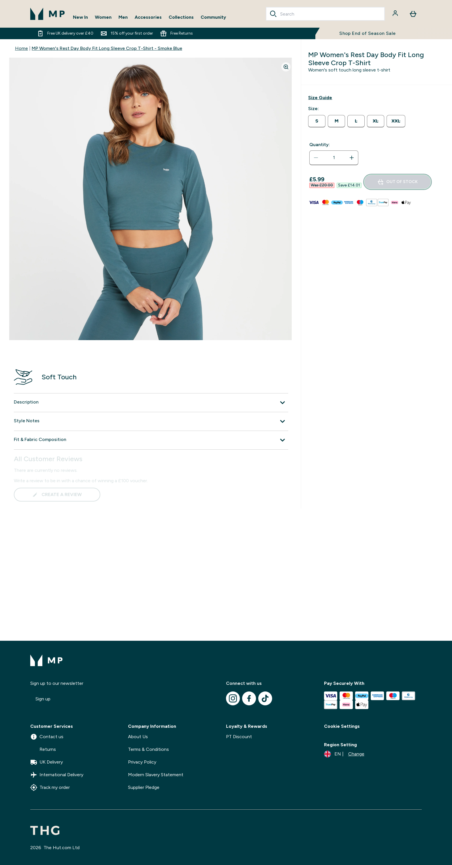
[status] (333, 158)
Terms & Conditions (148, 749)
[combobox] (325, 14)
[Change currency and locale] (344, 754)
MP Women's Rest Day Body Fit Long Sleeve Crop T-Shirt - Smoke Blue (107, 48)
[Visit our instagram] (233, 698)
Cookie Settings (342, 726)
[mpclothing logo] (47, 14)
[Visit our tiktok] (265, 698)
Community (213, 17)
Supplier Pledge (143, 787)
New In (80, 17)
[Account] (395, 14)
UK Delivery (46, 762)
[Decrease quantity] (316, 158)
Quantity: (319, 144)
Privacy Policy (142, 762)
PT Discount (239, 736)
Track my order (50, 787)
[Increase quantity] (351, 158)
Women (103, 17)
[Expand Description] (151, 402)
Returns (43, 749)
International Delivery (56, 774)
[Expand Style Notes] (151, 421)
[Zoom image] (286, 66)
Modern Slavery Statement (155, 774)
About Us (138, 736)
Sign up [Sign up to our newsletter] (42, 699)
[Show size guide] (320, 97)
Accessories (148, 17)
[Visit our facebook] (249, 698)
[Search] (273, 14)
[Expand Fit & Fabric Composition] (151, 440)
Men (123, 17)
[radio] (316, 121)
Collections (181, 17)
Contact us (46, 736)
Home (21, 48)
